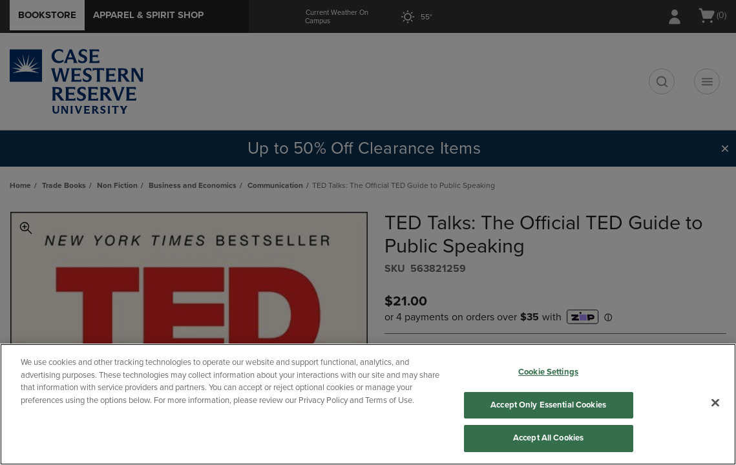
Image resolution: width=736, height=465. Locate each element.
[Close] (715, 403)
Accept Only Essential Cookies (548, 405)
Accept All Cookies (548, 438)
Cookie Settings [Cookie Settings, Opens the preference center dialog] (548, 372)
